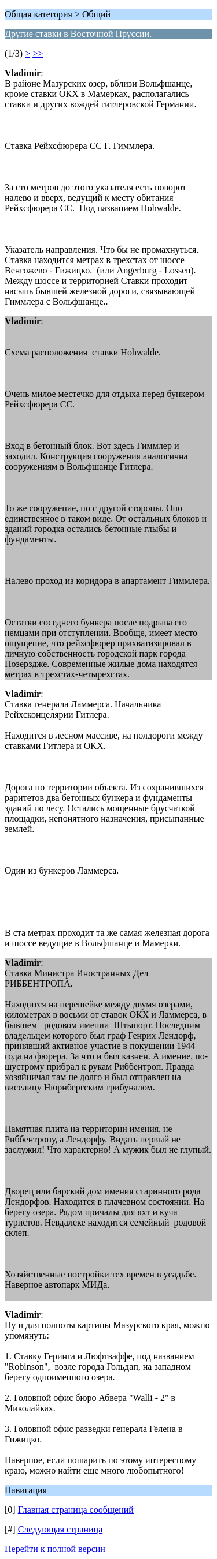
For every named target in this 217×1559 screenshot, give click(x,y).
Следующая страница (60, 1529)
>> (37, 53)
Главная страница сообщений (76, 1510)
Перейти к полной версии (55, 1549)
